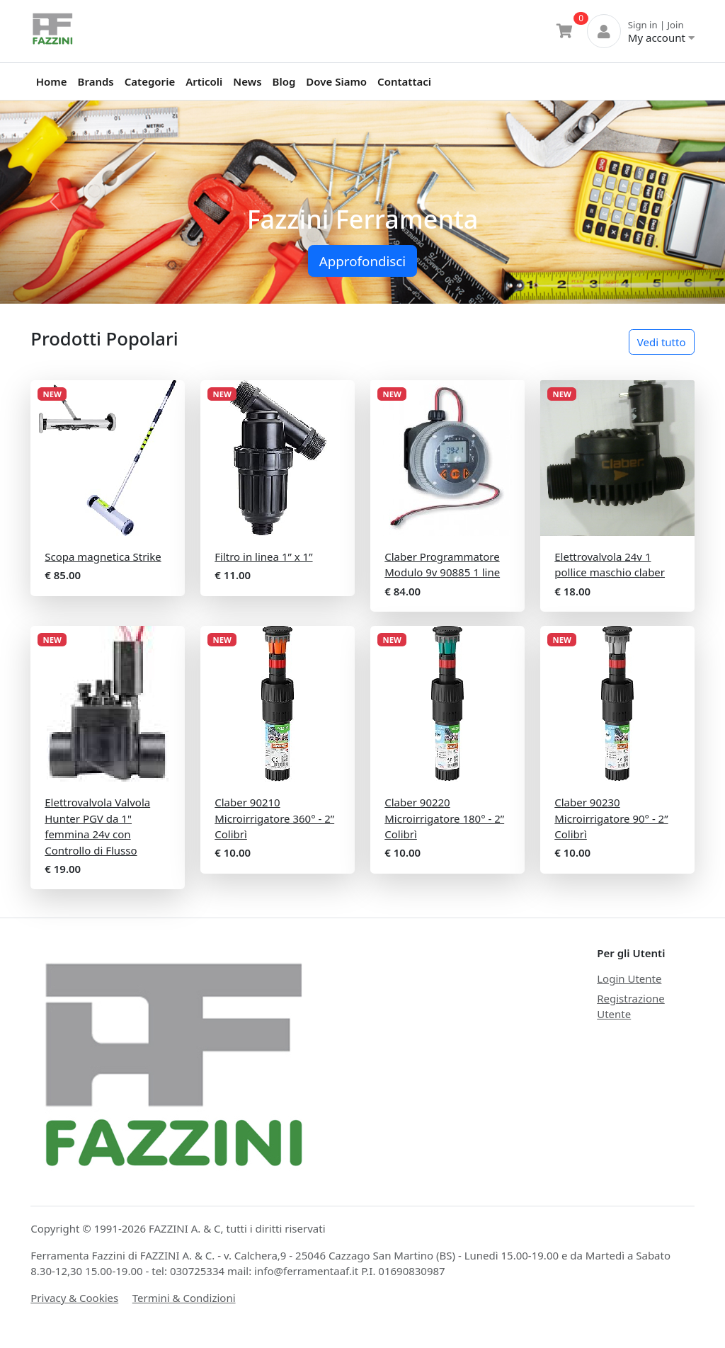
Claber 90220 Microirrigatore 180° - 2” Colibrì (444, 818)
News (247, 81)
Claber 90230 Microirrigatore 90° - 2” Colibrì (611, 818)
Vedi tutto (661, 342)
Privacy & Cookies (74, 1298)
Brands (96, 81)
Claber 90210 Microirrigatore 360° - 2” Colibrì (274, 818)
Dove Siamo (336, 81)
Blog (284, 81)
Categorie (150, 81)
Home (51, 81)
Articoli (203, 81)
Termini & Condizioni (184, 1298)
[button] (54, 202)
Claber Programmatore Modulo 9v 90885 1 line (442, 564)
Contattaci (404, 81)
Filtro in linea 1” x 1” (263, 556)
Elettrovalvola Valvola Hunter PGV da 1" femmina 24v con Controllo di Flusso (97, 826)
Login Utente (629, 978)
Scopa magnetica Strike (103, 556)
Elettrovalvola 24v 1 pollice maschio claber (609, 564)
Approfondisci (362, 261)
